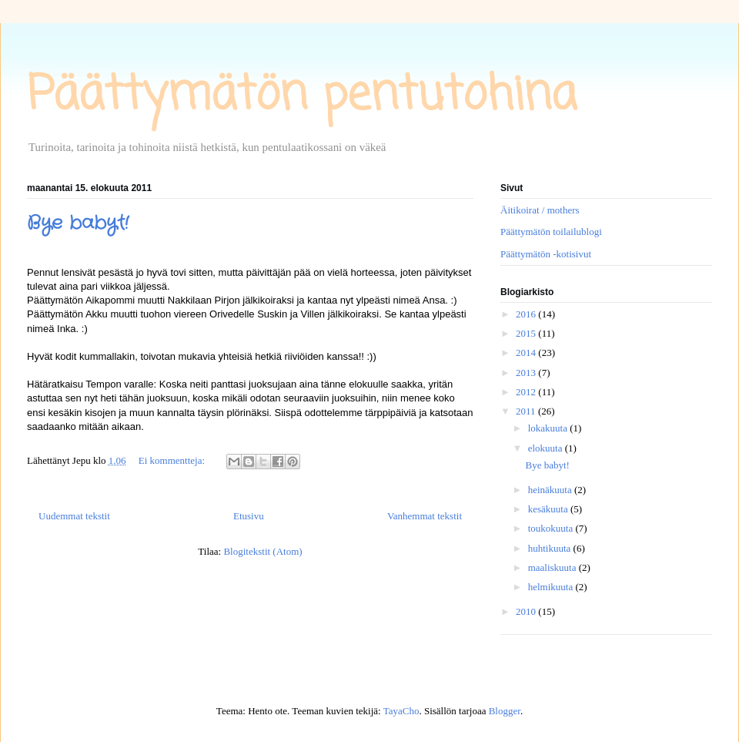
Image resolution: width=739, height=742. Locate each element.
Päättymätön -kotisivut (545, 254)
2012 (527, 392)
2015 (527, 333)
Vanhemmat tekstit (424, 516)
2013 (527, 372)
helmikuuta (552, 587)
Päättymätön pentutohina (302, 96)
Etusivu (248, 516)
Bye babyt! (78, 223)
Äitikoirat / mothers (540, 210)
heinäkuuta (551, 489)
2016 (527, 314)
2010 (527, 611)
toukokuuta (552, 528)
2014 (527, 352)
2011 (527, 411)
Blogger (504, 711)
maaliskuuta (553, 567)
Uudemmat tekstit (74, 516)
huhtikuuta (550, 548)
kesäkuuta (549, 509)
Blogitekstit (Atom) (262, 551)
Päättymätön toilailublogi (551, 231)
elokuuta (546, 448)
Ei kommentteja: (173, 460)
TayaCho (401, 711)
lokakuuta (549, 428)
